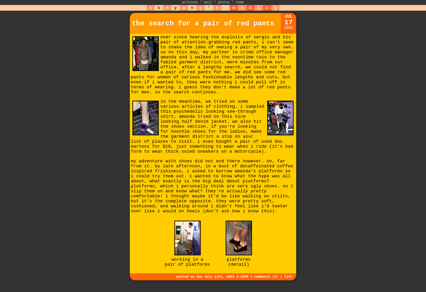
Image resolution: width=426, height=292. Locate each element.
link (288, 277)
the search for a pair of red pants (203, 23)
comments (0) (266, 277)
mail (208, 2)
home (240, 2)
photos (224, 2)
